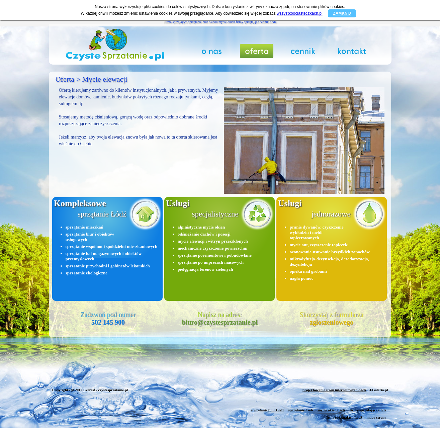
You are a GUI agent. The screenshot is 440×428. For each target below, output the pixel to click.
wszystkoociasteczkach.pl (300, 13)
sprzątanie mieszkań (84, 227)
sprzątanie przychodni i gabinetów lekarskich (108, 265)
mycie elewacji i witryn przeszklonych (213, 241)
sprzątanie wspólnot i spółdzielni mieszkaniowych (111, 246)
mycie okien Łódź (332, 410)
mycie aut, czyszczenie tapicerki (319, 244)
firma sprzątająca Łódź (344, 417)
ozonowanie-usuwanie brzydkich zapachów (330, 251)
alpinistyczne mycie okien (201, 227)
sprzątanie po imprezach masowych (211, 262)
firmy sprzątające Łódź (368, 410)
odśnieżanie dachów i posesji (204, 234)
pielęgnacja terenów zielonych (205, 269)
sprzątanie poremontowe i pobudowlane (215, 255)
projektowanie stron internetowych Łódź (334, 390)
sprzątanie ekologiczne (86, 272)
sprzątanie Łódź (300, 410)
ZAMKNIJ (342, 13)
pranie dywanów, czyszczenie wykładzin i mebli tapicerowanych (317, 232)
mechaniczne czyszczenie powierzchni (213, 248)
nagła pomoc (301, 278)
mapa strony (376, 417)
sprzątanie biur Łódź (267, 410)
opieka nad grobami (308, 271)
